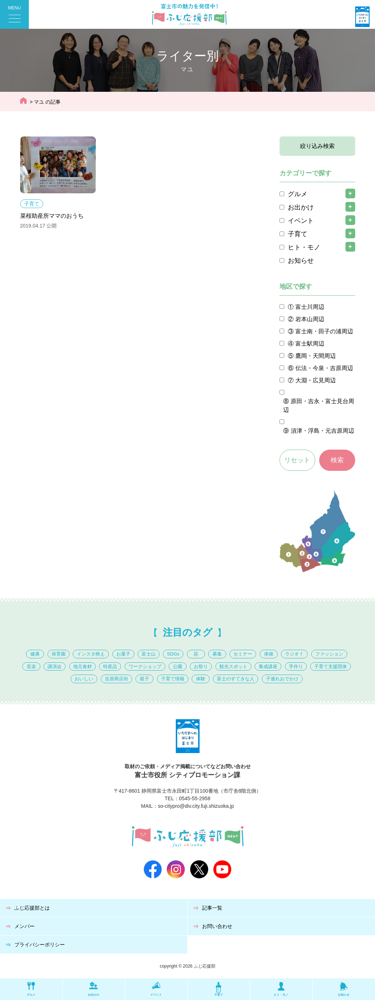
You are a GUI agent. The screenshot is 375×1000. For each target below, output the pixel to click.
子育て (31, 204)
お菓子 (123, 654)
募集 (217, 654)
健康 (35, 654)
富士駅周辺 (309, 344)
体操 (268, 654)
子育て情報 (172, 678)
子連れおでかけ (282, 678)
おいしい (84, 678)
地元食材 (82, 666)
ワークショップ (145, 666)
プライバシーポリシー (39, 944)
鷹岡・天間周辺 (315, 356)
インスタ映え (91, 654)
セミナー (242, 654)
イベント (301, 220)
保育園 (59, 654)
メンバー (24, 926)
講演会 (55, 666)
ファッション (329, 654)
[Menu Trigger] (14, 14)
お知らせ (301, 260)
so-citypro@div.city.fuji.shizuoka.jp (196, 806)
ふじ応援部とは (32, 908)
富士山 (149, 654)
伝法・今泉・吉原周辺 (324, 368)
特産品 (110, 666)
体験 (200, 678)
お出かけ (301, 207)
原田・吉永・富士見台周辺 (318, 405)
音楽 (31, 666)
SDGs (173, 654)
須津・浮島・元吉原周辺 (322, 431)
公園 (177, 666)
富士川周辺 (309, 307)
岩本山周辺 (309, 319)
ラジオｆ (294, 654)
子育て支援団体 (330, 666)
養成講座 (268, 666)
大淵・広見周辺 (315, 380)
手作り (296, 666)
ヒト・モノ (304, 247)
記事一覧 (212, 908)
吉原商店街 (116, 678)
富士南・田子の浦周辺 (324, 331)
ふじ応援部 (204, 966)
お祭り (201, 666)
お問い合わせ (217, 926)
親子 (144, 678)
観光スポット (233, 666)
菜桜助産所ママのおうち (52, 216)
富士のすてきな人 (235, 678)
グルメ (297, 194)
